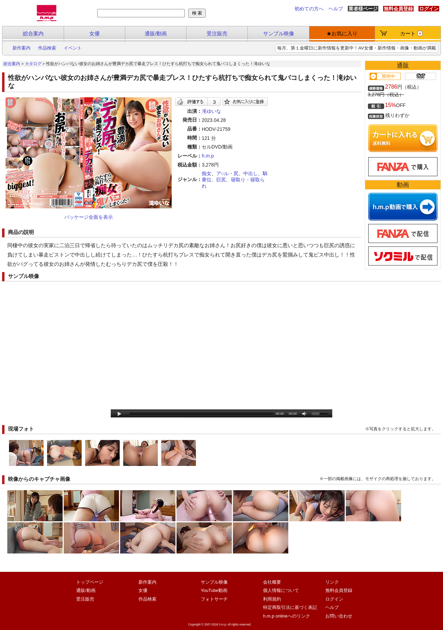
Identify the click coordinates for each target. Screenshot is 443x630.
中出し (250, 173)
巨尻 (221, 179)
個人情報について (281, 590)
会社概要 (272, 582)
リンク (332, 582)
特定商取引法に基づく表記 (290, 607)
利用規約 (272, 599)
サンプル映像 (278, 33)
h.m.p (208, 156)
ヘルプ (335, 8)
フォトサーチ (214, 599)
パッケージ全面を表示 (88, 217)
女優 (94, 33)
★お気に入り (342, 33)
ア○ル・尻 (227, 173)
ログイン (429, 8)
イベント (73, 48)
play (119, 414)
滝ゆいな (211, 111)
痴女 (206, 173)
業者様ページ (363, 8)
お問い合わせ (338, 616)
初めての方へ (309, 8)
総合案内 (33, 33)
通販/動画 (156, 33)
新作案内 (21, 48)
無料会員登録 (398, 8)
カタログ (33, 64)
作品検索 (47, 48)
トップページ (89, 582)
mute (304, 414)
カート (411, 33)
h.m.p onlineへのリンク (286, 616)
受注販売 (217, 33)
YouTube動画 (214, 590)
